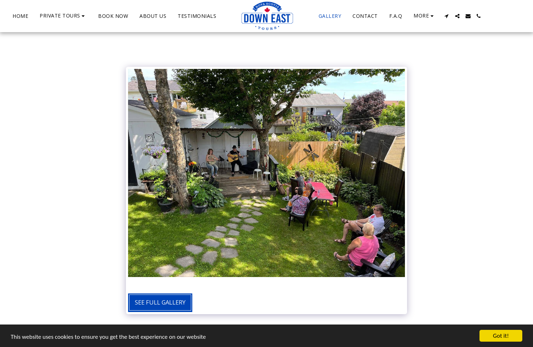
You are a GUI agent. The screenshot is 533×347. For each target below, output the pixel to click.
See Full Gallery (160, 302)
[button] (63, 16)
